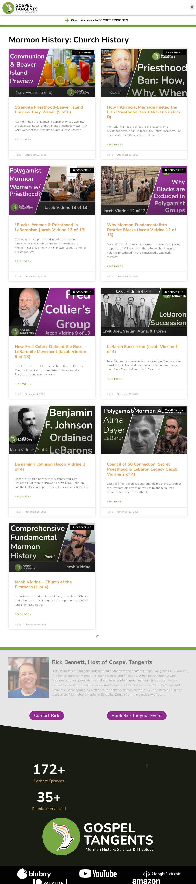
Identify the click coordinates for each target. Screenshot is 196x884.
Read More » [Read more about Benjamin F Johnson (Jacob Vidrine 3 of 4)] (23, 496)
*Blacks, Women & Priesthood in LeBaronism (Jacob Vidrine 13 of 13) (50, 227)
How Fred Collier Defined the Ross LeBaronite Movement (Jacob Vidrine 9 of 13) (50, 351)
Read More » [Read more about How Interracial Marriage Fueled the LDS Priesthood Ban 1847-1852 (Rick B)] (115, 144)
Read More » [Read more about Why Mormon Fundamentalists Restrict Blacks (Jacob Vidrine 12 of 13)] (115, 266)
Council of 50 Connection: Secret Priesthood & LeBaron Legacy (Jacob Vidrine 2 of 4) (142, 469)
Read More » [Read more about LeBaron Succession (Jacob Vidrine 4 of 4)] (115, 379)
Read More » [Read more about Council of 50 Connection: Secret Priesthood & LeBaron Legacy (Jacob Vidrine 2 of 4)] (115, 501)
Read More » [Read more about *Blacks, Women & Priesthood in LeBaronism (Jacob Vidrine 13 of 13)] (23, 261)
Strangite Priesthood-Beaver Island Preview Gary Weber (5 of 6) (49, 109)
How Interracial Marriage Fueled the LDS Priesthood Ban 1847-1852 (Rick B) (144, 112)
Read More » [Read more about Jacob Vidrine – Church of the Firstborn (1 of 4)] (23, 614)
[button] (192, 7)
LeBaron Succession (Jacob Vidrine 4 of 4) (142, 349)
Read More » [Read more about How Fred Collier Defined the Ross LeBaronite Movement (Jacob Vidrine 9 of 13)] (23, 384)
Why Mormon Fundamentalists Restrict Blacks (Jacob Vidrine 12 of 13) (141, 229)
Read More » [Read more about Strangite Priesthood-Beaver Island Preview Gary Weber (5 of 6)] (23, 139)
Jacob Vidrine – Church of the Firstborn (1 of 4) (43, 584)
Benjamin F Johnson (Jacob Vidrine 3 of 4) (50, 466)
